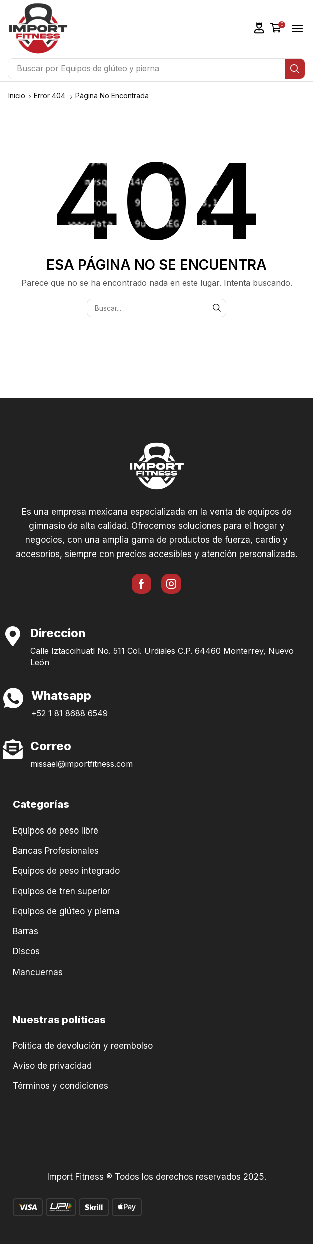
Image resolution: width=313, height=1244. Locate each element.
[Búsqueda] (295, 69)
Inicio (16, 95)
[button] (259, 28)
